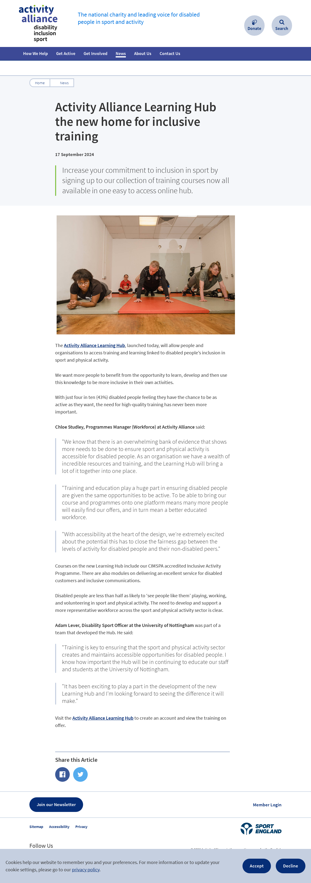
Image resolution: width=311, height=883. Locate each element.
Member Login (267, 805)
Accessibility (59, 826)
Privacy (81, 826)
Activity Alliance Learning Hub (94, 345)
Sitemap (36, 826)
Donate (254, 28)
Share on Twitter (80, 774)
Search (281, 28)
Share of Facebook (62, 774)
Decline (290, 866)
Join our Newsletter (56, 804)
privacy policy (85, 869)
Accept (257, 866)
